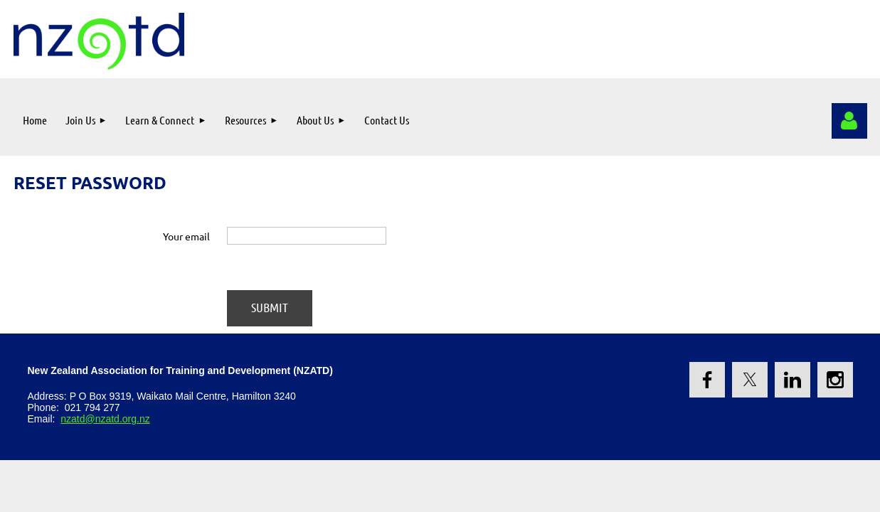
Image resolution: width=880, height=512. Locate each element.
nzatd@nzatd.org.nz (105, 419)
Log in (849, 121)
